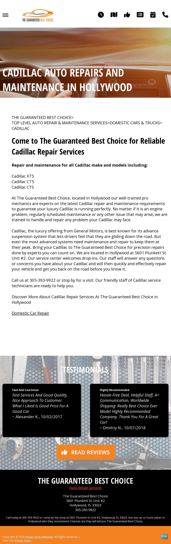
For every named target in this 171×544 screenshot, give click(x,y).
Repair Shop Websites (39, 537)
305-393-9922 (43, 280)
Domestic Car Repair (30, 313)
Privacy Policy (23, 540)
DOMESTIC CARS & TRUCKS (135, 122)
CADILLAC (21, 128)
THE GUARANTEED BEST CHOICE (41, 117)
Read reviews (85, 452)
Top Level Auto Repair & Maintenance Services (59, 122)
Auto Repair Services (85, 487)
